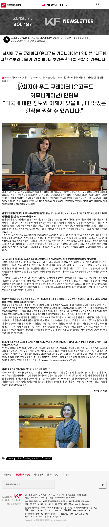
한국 (19, 458)
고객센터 (65, 474)
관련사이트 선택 (28, 484)
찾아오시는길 (52, 474)
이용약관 (7, 474)
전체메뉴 (104, 4)
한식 (11, 458)
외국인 (48, 458)
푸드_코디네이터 (33, 458)
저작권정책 (38, 474)
